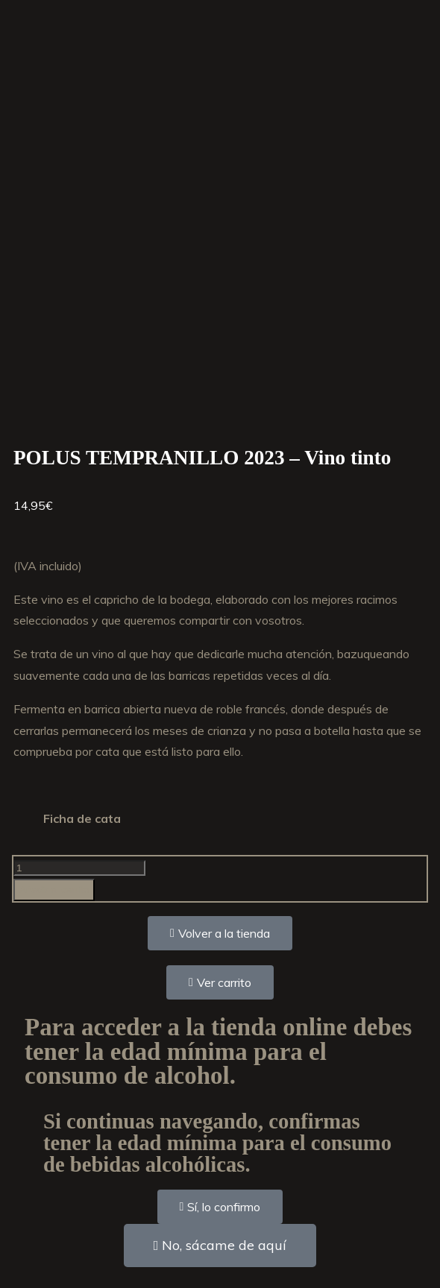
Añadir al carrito (54, 889)
